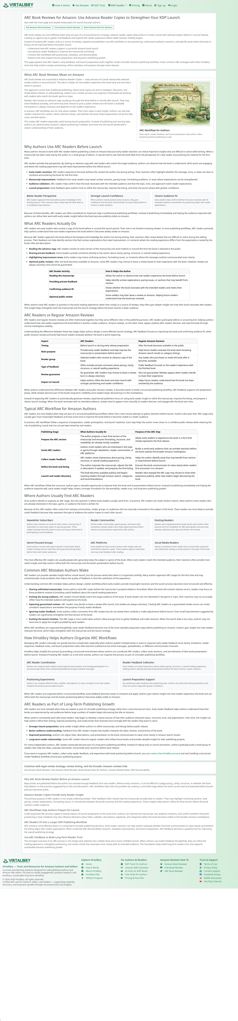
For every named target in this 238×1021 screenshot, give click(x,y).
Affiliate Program (94, 877)
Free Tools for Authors (136, 874)
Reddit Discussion (213, 877)
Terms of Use (210, 864)
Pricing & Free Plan (134, 877)
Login (172, 5)
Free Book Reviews (174, 867)
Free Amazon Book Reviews (67, 27)
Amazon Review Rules (119, 770)
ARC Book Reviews (174, 871)
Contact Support (212, 871)
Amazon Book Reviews (176, 864)
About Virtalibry (93, 871)
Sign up (160, 5)
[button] (117, 5)
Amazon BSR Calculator (136, 867)
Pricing (134, 5)
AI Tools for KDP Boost (136, 871)
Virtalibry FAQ (92, 874)
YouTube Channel (212, 881)
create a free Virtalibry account (165, 753)
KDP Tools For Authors (136, 864)
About (147, 5)
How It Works (61, 5)
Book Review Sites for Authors (98, 27)
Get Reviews (80, 5)
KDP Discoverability (140, 770)
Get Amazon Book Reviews (38, 27)
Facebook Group (212, 874)
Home (89, 864)
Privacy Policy (211, 867)
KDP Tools (98, 5)
